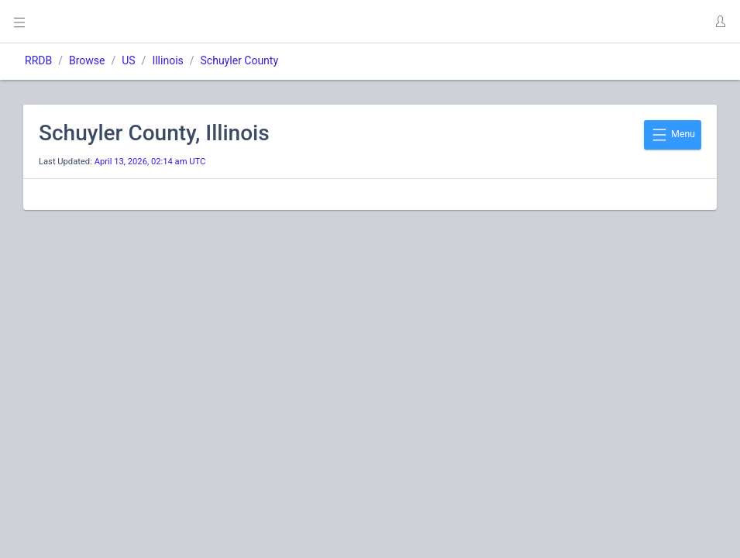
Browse (87, 60)
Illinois (167, 60)
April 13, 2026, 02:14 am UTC (150, 162)
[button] (720, 22)
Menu (672, 135)
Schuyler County (240, 60)
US (128, 60)
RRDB (38, 60)
